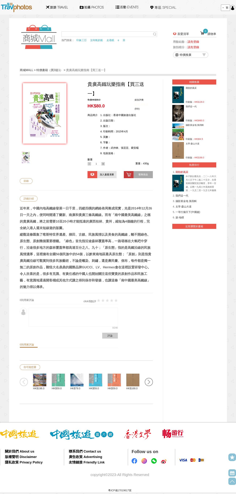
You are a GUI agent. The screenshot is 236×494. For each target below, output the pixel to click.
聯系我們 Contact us (85, 451)
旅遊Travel (57, 7)
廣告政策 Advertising (85, 457)
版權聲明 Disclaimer (21, 457)
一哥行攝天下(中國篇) (188, 212)
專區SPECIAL (163, 7)
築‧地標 (180, 217)
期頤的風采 (182, 172)
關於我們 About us (19, 451)
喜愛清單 (183, 33)
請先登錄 (193, 41)
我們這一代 (182, 195)
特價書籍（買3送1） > (51, 70)
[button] (149, 382)
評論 (110, 335)
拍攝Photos (92, 7)
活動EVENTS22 (126, 6)
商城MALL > (28, 70)
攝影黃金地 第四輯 (186, 201)
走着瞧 (110, 40)
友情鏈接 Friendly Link (87, 462)
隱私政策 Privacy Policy (24, 462)
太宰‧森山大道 (184, 206)
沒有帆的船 (96, 40)
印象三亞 (81, 40)
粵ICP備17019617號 (119, 490)
